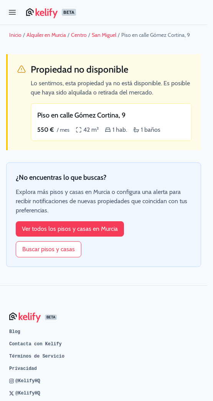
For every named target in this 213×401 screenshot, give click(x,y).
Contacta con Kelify (35, 344)
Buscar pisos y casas (48, 249)
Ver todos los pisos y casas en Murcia (70, 228)
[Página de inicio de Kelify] (113, 12)
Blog (14, 332)
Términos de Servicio (36, 356)
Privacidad (23, 368)
